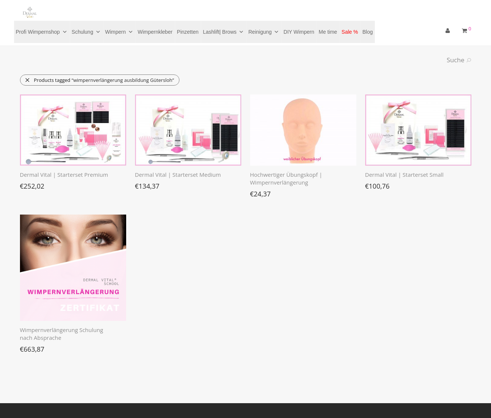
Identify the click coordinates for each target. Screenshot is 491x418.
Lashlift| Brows (223, 32)
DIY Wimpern (298, 32)
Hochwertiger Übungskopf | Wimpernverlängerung (286, 178)
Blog (367, 32)
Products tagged (99, 80)
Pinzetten (187, 32)
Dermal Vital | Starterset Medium (178, 174)
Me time (328, 32)
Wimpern (119, 32)
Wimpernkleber (155, 32)
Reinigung (263, 32)
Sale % (350, 32)
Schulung (86, 32)
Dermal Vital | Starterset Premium (64, 174)
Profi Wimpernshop (41, 32)
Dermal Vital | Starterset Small (404, 174)
